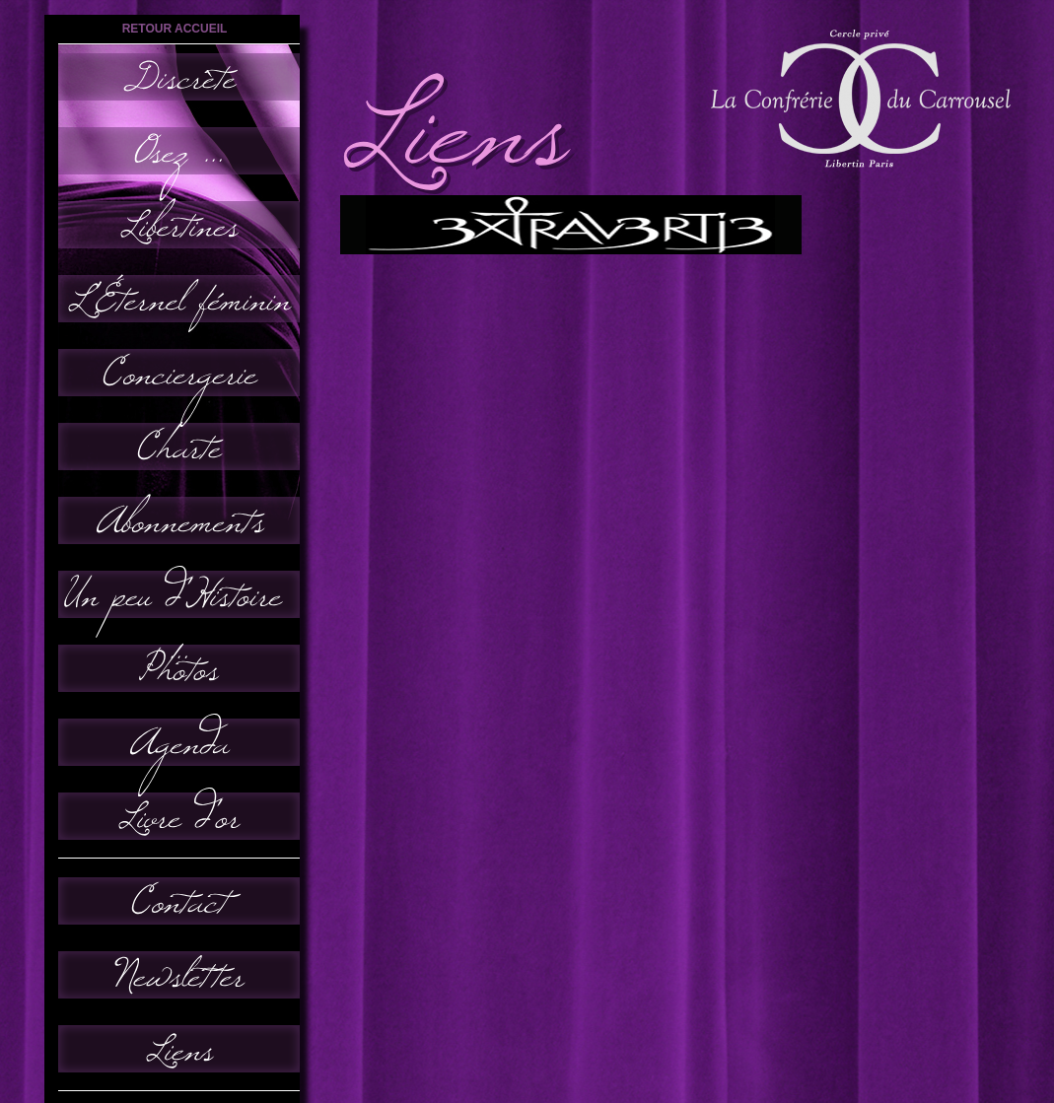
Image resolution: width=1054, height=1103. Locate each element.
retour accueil (175, 28)
